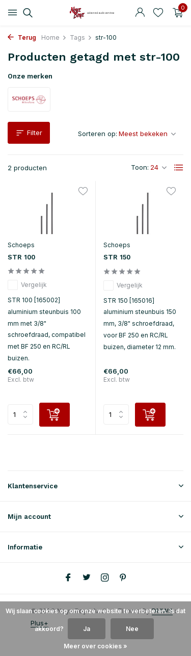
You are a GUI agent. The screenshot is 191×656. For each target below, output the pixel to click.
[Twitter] (87, 578)
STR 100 (21, 257)
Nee (132, 629)
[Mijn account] (140, 12)
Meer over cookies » (95, 646)
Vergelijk (27, 285)
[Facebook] (68, 578)
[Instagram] (105, 578)
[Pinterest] (123, 578)
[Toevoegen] (54, 415)
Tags (81, 37)
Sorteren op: (97, 133)
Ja (86, 629)
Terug (22, 37)
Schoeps (21, 245)
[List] (178, 167)
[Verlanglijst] (158, 13)
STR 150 (116, 257)
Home (54, 37)
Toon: (140, 167)
